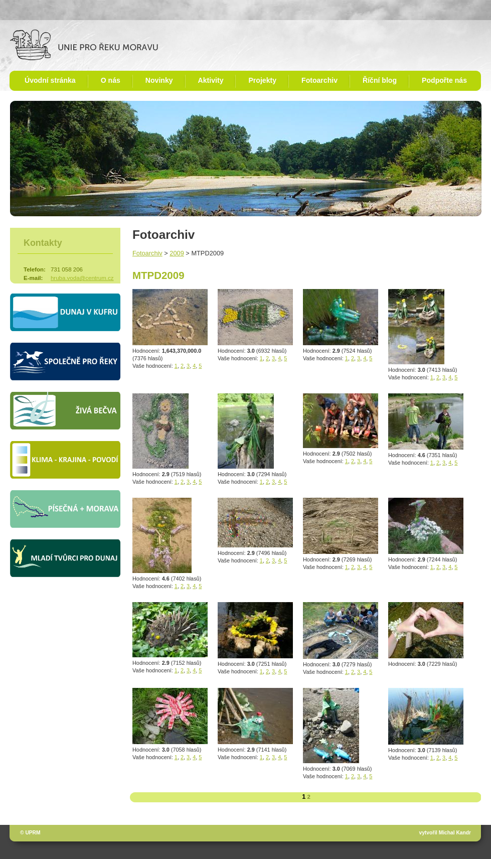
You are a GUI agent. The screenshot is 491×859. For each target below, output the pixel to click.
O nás (110, 80)
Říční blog (380, 80)
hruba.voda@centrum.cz (82, 278)
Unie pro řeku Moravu (84, 45)
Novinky (159, 80)
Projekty (262, 80)
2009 (177, 253)
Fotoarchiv (319, 80)
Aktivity (211, 80)
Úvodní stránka (50, 80)
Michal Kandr (455, 832)
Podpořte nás (444, 80)
